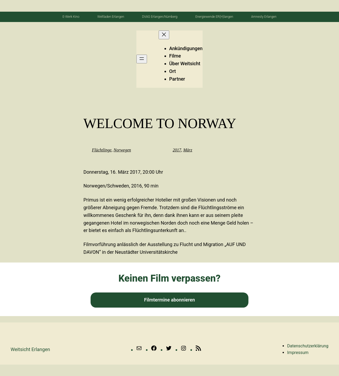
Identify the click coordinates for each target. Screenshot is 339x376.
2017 (177, 150)
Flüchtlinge (101, 150)
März (187, 150)
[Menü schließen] (164, 34)
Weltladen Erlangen (110, 17)
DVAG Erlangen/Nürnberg (159, 17)
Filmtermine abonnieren (169, 300)
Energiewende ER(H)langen (214, 17)
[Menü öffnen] (141, 59)
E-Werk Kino (71, 17)
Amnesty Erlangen (263, 17)
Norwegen (122, 150)
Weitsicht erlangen (30, 349)
